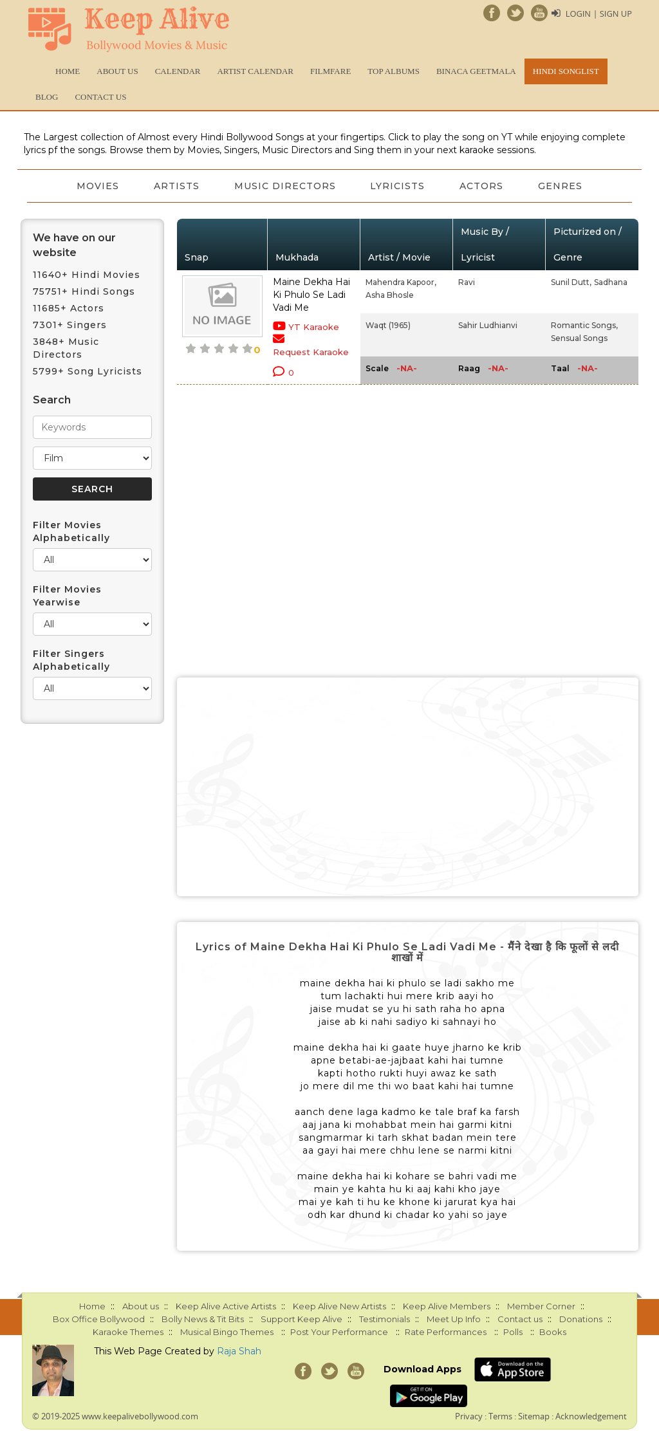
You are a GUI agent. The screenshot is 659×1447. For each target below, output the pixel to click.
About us (117, 71)
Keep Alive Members (446, 1306)
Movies (94, 186)
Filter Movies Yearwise (67, 596)
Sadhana (610, 282)
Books (552, 1332)
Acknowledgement (591, 1416)
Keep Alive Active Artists (226, 1306)
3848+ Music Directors (66, 348)
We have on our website (74, 245)
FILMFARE (330, 71)
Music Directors (284, 186)
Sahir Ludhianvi (487, 325)
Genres (564, 186)
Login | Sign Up (598, 13)
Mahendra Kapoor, (401, 282)
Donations (580, 1319)
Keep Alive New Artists (339, 1306)
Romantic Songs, (584, 325)
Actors (484, 186)
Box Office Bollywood (99, 1319)
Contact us (100, 97)
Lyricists (398, 186)
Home (67, 71)
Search (52, 400)
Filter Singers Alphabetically (71, 660)
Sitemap (534, 1416)
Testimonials (384, 1319)
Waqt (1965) (388, 325)
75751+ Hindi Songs (84, 291)
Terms (500, 1416)
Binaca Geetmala (476, 71)
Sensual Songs (579, 338)
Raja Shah (239, 1351)
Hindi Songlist (566, 71)
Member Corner (541, 1306)
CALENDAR (178, 71)
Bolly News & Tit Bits (203, 1319)
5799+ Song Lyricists (87, 371)
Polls (513, 1332)
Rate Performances (446, 1332)
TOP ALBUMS (393, 71)
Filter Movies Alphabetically (71, 531)
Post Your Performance (339, 1332)
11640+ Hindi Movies (86, 275)
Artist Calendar (255, 71)
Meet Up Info (454, 1319)
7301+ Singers (70, 325)
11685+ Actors (68, 308)
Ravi (466, 282)
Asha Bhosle (390, 295)
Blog (46, 97)
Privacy (469, 1416)
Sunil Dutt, (571, 282)
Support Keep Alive (301, 1319)
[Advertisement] (408, 787)
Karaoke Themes (128, 1332)
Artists (175, 186)
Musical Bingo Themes (227, 1332)
